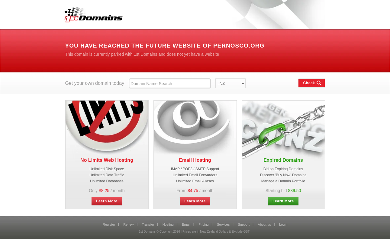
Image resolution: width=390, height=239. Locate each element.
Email (186, 224)
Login (283, 224)
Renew (128, 224)
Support (244, 224)
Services (223, 224)
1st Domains (91, 13)
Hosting (168, 224)
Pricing (203, 224)
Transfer (148, 224)
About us (264, 224)
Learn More (107, 201)
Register (109, 224)
